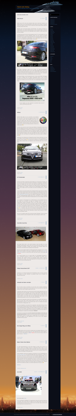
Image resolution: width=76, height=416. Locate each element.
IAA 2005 (19, 372)
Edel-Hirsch (20, 18)
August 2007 (52, 33)
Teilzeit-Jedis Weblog (23, 7)
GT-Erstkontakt (21, 177)
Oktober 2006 (52, 41)
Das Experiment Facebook (53, 24)
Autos (22, 107)
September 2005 (52, 51)
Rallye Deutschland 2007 (23, 268)
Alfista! (19, 112)
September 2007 (52, 32)
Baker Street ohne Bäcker (23, 342)
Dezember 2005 (52, 48)
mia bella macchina (22, 223)
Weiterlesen (26, 333)
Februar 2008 (52, 31)
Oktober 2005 (52, 50)
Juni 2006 (51, 43)
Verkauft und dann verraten (24, 282)
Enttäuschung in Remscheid (23, 194)
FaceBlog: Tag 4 (52, 19)
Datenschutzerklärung (53, 71)
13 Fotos (25, 398)
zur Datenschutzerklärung (57, 414)
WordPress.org (52, 70)
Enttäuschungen (19, 252)
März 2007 (51, 39)
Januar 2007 (52, 40)
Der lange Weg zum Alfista (23, 325)
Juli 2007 (51, 34)
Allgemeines (22, 368)
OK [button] (51, 414)
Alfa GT (21, 108)
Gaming (51, 58)
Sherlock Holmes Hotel (21, 354)
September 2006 (52, 42)
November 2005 (52, 49)
